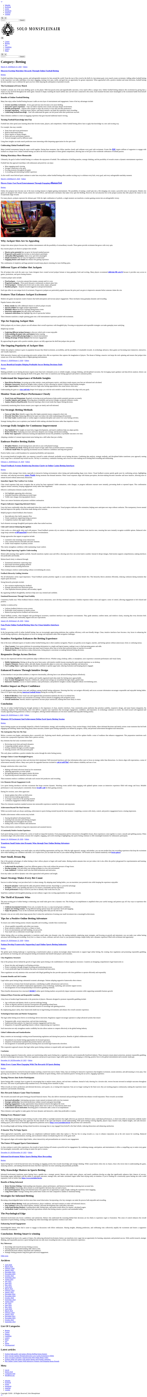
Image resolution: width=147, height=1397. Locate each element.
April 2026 (8, 1265)
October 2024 (9, 1298)
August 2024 (9, 1301)
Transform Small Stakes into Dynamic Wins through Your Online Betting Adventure (35, 843)
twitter (7, 9)
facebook (8, 7)
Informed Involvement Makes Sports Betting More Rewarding (26, 1156)
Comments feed (10, 1374)
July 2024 (8, 1303)
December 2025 (10, 1272)
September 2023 (10, 1322)
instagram (8, 11)
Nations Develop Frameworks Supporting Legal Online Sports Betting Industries (34, 944)
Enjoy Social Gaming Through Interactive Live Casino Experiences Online (29, 1356)
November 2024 (10, 1296)
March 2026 (9, 1266)
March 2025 (9, 1289)
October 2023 (9, 1320)
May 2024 (8, 1307)
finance (7, 1334)
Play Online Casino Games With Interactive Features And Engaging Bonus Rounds (32, 1361)
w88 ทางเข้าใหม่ (62, 762)
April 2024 (8, 1309)
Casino (7, 41)
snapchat (8, 12)
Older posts (4, 1256)
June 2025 (8, 1283)
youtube (7, 14)
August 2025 (9, 1279)
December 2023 (10, 1316)
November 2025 (10, 1274)
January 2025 (9, 1292)
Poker (7, 51)
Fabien (25, 67)
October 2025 (9, 1276)
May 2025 (8, 1285)
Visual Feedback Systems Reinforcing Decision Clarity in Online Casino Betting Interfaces (37, 466)
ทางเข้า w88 (41, 788)
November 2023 (10, 1318)
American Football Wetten (31, 692)
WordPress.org (9, 1375)
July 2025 (8, 1281)
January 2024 (9, 1314)
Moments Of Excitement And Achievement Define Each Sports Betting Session (33, 719)
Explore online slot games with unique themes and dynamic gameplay (28, 1359)
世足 (114, 149)
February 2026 (9, 1268)
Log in (7, 1370)
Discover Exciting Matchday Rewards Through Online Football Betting (30, 71)
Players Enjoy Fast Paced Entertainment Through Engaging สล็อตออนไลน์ (31, 183)
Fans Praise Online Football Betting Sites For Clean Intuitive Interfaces (30, 625)
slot (6, 45)
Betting (7, 43)
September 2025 (10, 1278)
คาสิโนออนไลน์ (20, 532)
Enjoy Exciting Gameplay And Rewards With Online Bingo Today (26, 1357)
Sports (7, 1343)
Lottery (7, 49)
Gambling (8, 47)
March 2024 (9, 1311)
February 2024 (9, 1312)
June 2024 (8, 1305)
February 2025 (9, 1290)
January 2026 (9, 1270)
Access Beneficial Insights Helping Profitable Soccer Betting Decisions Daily (31, 364)
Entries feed (9, 1372)
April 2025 (8, 1287)
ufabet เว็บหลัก (30, 475)
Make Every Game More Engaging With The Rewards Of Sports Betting (30, 1064)
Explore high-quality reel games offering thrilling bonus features (26, 1354)
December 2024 (10, 1294)
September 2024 (10, 1300)
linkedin (7, 5)
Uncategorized (9, 1345)
